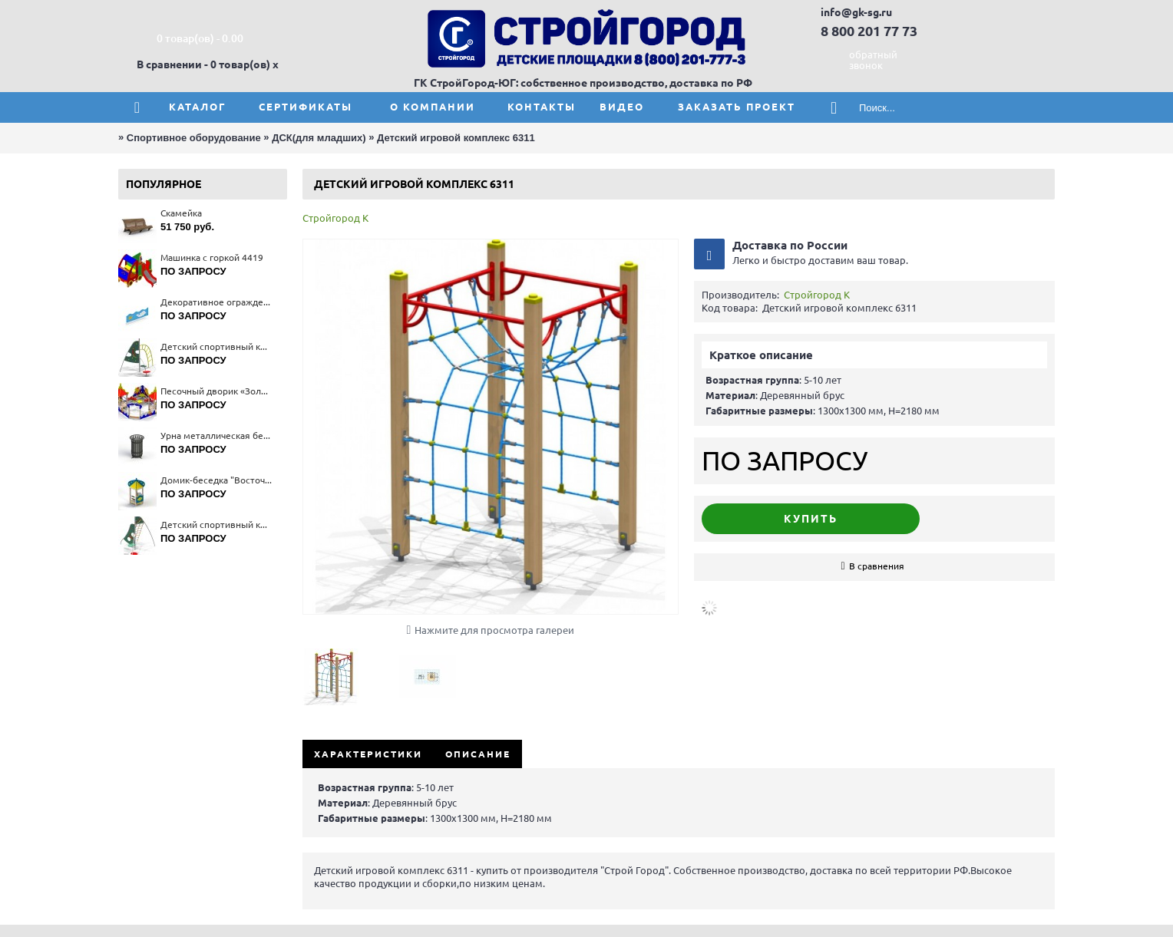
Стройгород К (335, 218)
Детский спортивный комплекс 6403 (216, 346)
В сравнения (876, 566)
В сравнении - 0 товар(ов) (203, 64)
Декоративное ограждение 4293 (216, 302)
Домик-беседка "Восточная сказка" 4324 (216, 480)
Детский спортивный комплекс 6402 (216, 525)
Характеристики (368, 754)
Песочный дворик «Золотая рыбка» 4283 (216, 391)
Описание (478, 754)
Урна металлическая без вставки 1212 (216, 435)
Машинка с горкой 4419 (211, 257)
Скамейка (181, 213)
